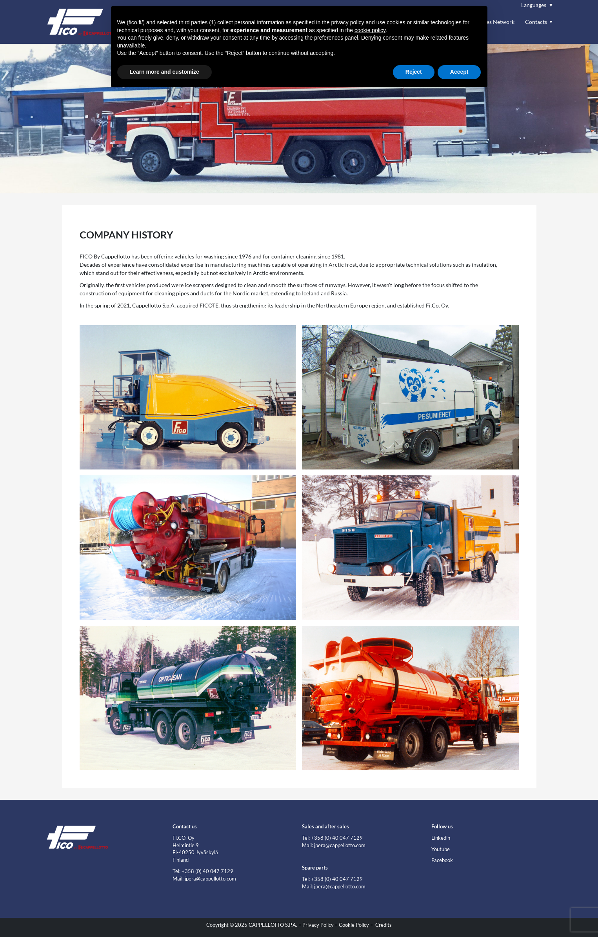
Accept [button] (459, 72)
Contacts (536, 21)
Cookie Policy (354, 925)
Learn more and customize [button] (164, 72)
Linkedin (440, 838)
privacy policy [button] (347, 22)
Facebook (442, 860)
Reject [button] (413, 72)
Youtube (440, 849)
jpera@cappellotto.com (210, 879)
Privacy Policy (318, 925)
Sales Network (497, 21)
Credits (383, 925)
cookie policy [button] (369, 30)
